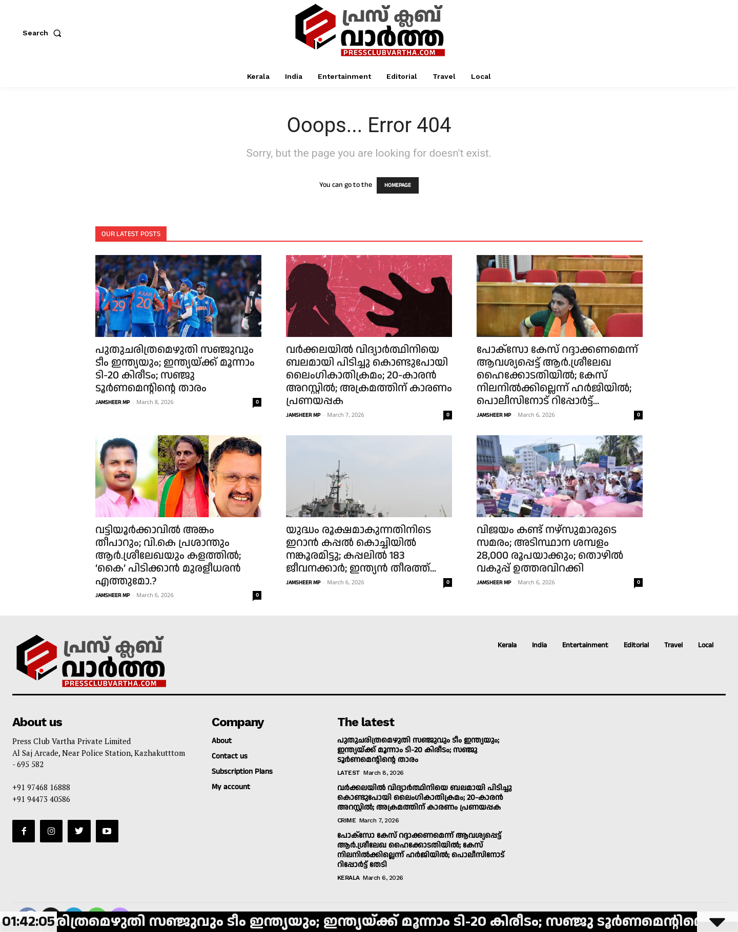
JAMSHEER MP (112, 402)
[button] (44, 33)
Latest (348, 772)
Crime (346, 820)
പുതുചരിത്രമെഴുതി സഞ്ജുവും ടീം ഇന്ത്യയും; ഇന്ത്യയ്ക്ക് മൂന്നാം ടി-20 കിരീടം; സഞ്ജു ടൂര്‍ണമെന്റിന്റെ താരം (175, 369)
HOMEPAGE (397, 185)
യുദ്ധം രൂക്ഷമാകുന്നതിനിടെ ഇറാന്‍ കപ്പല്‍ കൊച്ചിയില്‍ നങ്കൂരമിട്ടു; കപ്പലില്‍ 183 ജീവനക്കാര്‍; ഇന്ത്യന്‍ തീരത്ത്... (361, 549)
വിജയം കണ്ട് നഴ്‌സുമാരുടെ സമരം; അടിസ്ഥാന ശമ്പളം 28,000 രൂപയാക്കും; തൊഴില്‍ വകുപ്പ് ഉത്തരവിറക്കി (550, 549)
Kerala (348, 877)
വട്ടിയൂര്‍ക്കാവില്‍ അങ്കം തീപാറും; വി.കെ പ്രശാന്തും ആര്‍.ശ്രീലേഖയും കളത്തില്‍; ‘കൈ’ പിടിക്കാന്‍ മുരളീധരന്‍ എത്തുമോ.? (168, 555)
